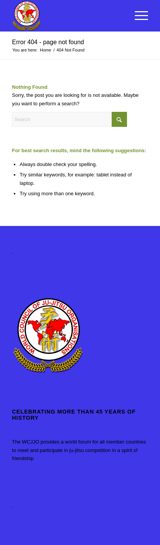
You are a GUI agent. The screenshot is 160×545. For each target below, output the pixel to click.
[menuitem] (137, 15)
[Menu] (137, 15)
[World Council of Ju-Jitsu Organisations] (66, 15)
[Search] (69, 119)
